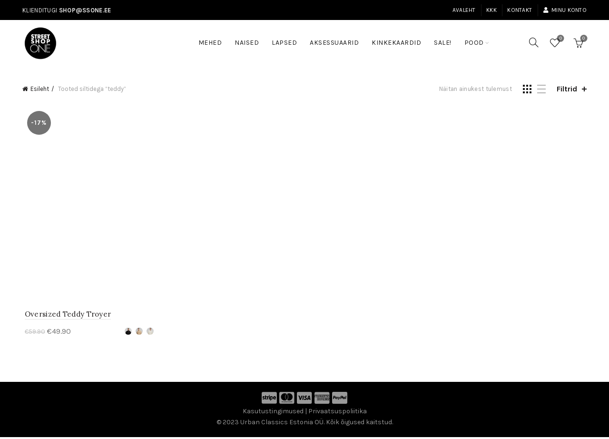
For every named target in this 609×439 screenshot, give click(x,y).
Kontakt (519, 10)
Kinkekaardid (396, 43)
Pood (474, 43)
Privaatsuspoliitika (337, 413)
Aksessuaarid (334, 43)
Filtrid (567, 88)
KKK (491, 10)
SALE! (446, 38)
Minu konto (565, 10)
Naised (247, 43)
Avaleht (464, 10)
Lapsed (284, 43)
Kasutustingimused (273, 413)
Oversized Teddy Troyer (65, 315)
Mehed (210, 43)
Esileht (39, 88)
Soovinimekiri (559, 39)
